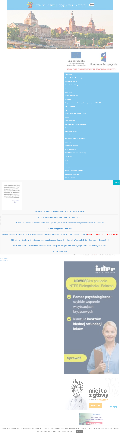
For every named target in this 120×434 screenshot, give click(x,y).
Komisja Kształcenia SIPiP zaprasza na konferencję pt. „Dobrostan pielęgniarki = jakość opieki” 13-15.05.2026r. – (60, 234)
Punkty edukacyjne (60, 251)
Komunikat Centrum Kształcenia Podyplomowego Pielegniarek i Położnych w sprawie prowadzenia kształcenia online (60, 223)
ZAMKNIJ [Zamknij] (116, 182)
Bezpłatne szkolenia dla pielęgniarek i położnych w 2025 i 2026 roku (60, 211)
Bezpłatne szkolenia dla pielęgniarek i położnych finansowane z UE (60, 217)
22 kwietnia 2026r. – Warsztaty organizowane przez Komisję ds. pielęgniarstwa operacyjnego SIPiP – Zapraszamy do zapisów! (60, 246)
